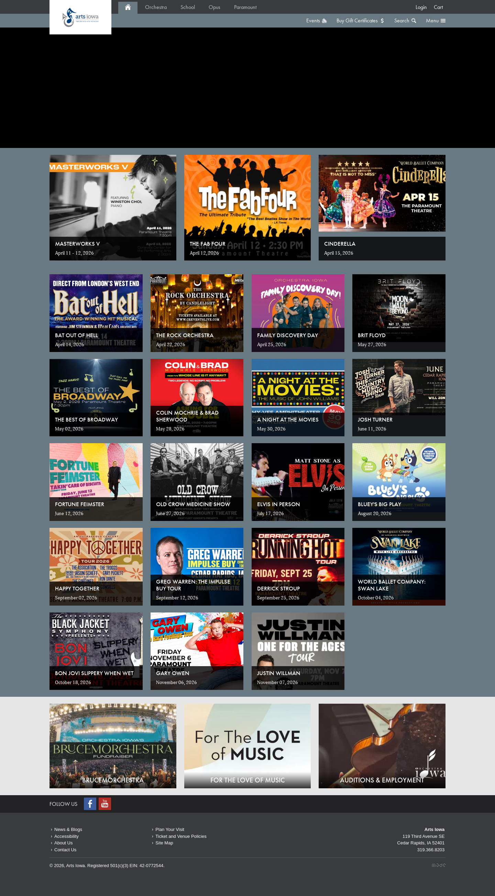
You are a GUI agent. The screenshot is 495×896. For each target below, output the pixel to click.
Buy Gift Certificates (357, 20)
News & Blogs (68, 829)
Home (80, 17)
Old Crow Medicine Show (193, 504)
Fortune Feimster (79, 504)
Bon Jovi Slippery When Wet (94, 673)
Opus (214, 7)
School (187, 7)
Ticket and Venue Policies (180, 836)
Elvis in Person (278, 504)
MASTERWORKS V (77, 243)
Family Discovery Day (287, 335)
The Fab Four (208, 243)
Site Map (164, 842)
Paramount (245, 7)
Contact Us (65, 849)
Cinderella (339, 243)
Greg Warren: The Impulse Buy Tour (193, 585)
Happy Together (77, 588)
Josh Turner (375, 419)
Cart (438, 7)
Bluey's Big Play (379, 504)
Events (313, 20)
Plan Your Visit (169, 829)
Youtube (105, 804)
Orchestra (156, 7)
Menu (432, 20)
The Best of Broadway (86, 419)
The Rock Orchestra (184, 335)
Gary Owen (172, 673)
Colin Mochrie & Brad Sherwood (187, 416)
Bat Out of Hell (76, 335)
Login (421, 7)
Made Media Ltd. (439, 865)
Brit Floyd (372, 335)
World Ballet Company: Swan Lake (392, 585)
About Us (63, 842)
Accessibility (66, 836)
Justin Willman (278, 673)
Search (401, 20)
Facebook (91, 804)
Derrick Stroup (278, 588)
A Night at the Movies (288, 419)
